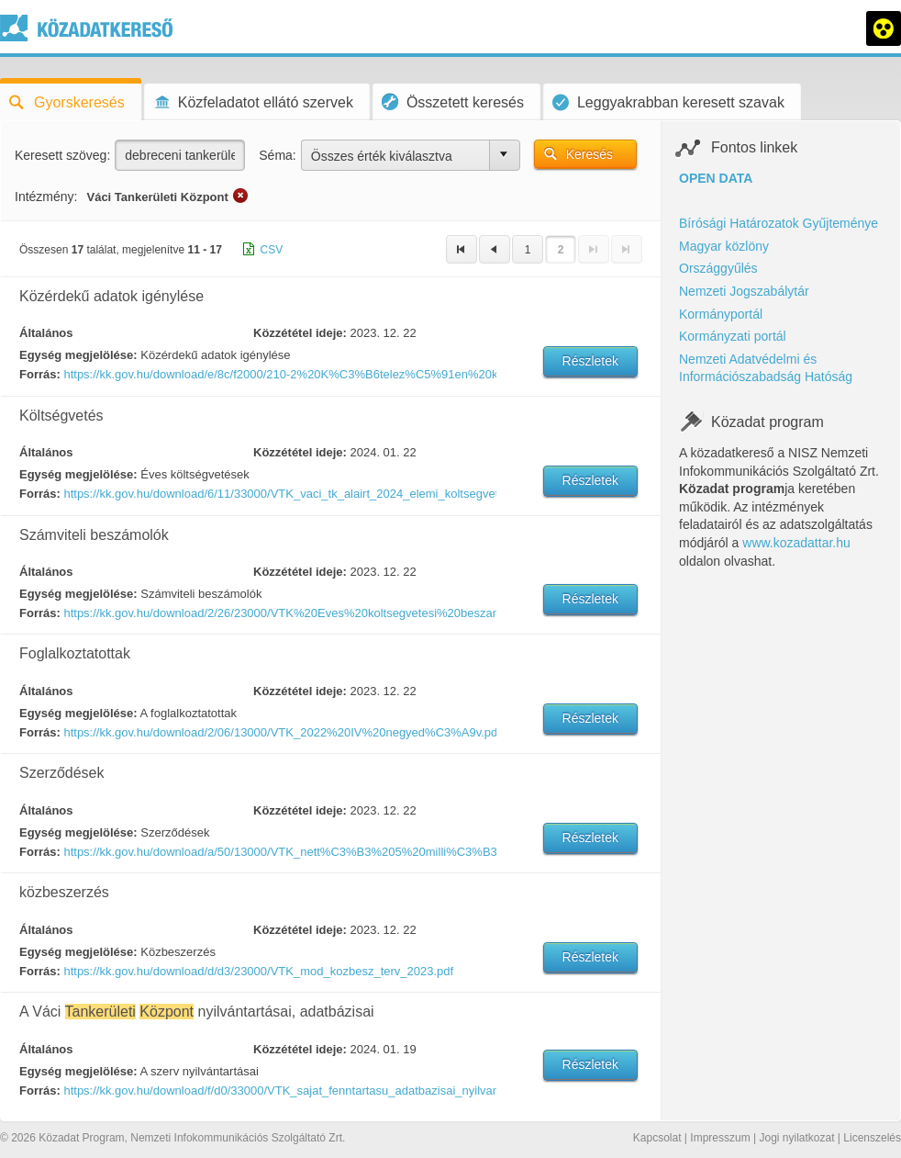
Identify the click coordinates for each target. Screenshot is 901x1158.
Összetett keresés (453, 101)
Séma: (277, 155)
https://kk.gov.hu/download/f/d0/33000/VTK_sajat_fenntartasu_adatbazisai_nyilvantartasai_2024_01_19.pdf (279, 1090)
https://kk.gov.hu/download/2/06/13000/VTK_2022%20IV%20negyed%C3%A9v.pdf (279, 732)
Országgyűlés (718, 268)
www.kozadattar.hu (796, 542)
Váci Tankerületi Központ (157, 197)
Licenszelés (872, 1137)
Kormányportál (720, 314)
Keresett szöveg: (62, 155)
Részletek (590, 361)
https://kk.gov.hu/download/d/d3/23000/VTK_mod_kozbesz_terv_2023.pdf (258, 971)
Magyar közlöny (724, 246)
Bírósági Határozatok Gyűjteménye (778, 223)
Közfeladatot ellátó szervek (253, 102)
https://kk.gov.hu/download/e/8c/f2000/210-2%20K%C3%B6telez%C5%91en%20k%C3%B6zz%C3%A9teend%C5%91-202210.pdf (279, 374)
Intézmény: (46, 196)
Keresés (589, 154)
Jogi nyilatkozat (796, 1137)
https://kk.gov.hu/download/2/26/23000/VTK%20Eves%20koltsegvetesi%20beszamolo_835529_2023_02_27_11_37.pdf (279, 613)
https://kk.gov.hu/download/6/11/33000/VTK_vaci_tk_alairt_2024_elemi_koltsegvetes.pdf (279, 493)
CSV (272, 249)
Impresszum (720, 1137)
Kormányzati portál (732, 336)
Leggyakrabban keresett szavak (668, 102)
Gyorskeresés (67, 102)
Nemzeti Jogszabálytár (744, 291)
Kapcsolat (657, 1137)
